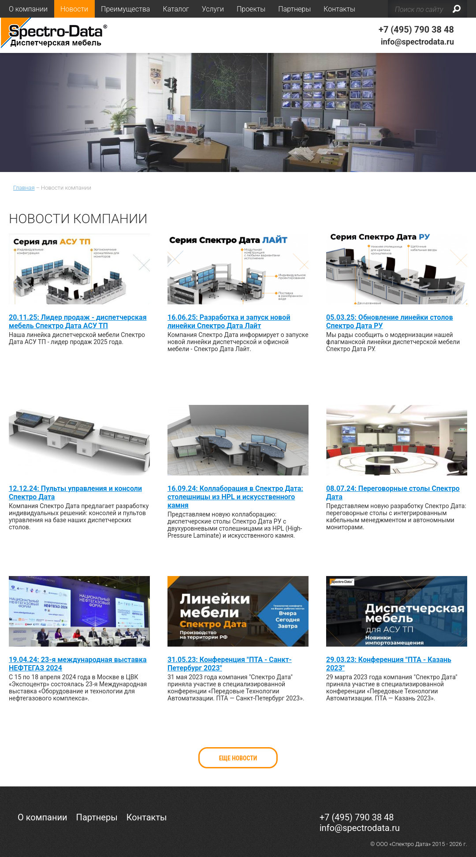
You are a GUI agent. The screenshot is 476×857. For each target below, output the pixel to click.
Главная (24, 187)
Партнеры (294, 9)
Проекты (251, 9)
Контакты (339, 9)
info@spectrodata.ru (417, 41)
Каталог (176, 9)
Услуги (213, 9)
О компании (28, 9)
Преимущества (125, 9)
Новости (74, 9)
